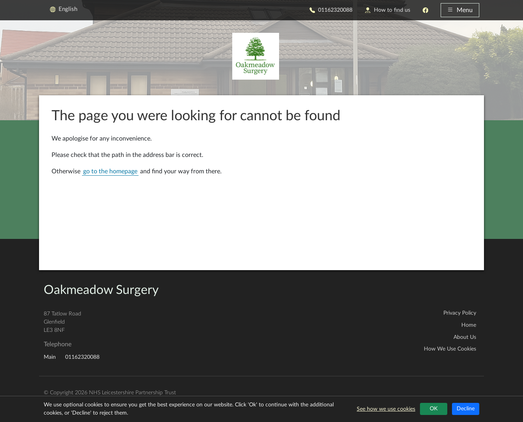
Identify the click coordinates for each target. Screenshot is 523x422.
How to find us (387, 10)
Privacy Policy (459, 313)
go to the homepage (110, 171)
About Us (465, 337)
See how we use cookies (386, 409)
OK (434, 408)
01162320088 (331, 10)
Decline (466, 408)
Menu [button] (460, 10)
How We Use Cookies (450, 349)
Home (468, 325)
